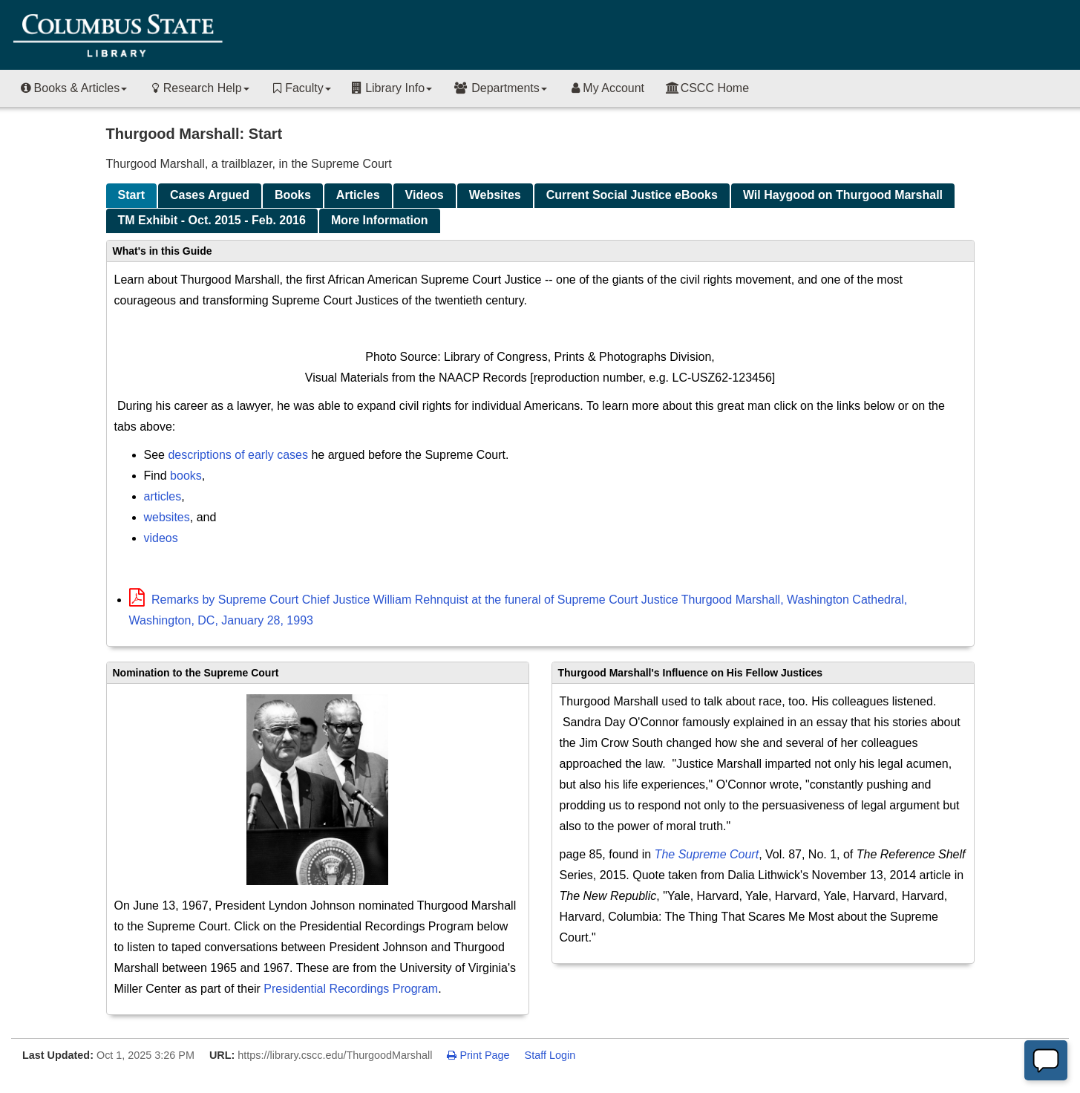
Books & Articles (73, 88)
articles (163, 496)
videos (161, 538)
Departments (500, 88)
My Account (606, 88)
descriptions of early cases (238, 454)
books (186, 475)
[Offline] (1045, 1060)
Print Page (478, 1055)
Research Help (198, 88)
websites (167, 517)
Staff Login (550, 1055)
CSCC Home (707, 88)
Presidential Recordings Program (351, 988)
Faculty (300, 88)
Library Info (392, 88)
